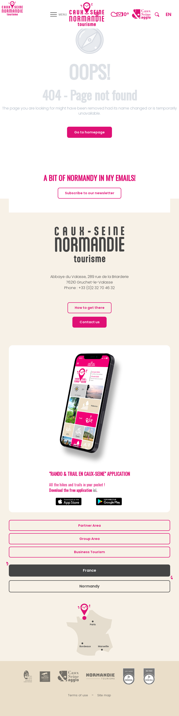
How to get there (90, 307)
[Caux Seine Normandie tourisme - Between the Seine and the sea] (12, 8)
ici (94, 490)
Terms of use (78, 695)
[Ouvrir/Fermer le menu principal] (58, 14)
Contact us (90, 322)
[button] (157, 14)
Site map (104, 695)
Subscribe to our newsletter (89, 193)
